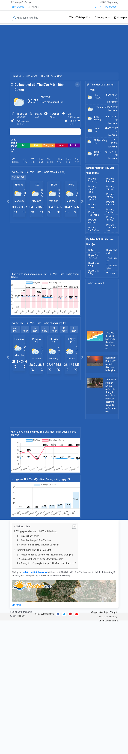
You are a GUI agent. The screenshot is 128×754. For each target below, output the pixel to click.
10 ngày (54, 329)
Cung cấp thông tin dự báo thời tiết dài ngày (42, 559)
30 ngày (73, 329)
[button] (8, 201)
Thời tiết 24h (18, 177)
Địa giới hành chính (30, 536)
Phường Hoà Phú (92, 221)
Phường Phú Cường (93, 229)
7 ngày (44, 329)
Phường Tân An (110, 218)
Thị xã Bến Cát (111, 259)
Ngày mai (15, 329)
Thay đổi (33, 7)
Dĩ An (91, 250)
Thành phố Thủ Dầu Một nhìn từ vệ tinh (40, 544)
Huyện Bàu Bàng (93, 264)
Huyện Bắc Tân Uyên (93, 256)
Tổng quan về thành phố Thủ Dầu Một (36, 531)
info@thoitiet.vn (44, 614)
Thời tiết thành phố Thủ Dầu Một (33, 550)
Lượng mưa (102, 17)
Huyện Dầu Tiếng (93, 272)
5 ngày (35, 329)
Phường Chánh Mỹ (93, 180)
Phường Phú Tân (110, 203)
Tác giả (113, 612)
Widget (94, 612)
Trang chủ (17, 76)
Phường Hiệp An (92, 206)
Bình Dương (18, 6)
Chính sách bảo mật (109, 620)
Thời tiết (21, 615)
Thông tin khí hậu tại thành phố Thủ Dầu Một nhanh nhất (48, 563)
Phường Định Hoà (92, 198)
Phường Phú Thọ (110, 210)
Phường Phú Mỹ (110, 195)
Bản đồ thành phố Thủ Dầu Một (36, 540)
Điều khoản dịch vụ (108, 616)
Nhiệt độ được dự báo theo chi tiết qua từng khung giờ (47, 554)
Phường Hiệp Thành (93, 213)
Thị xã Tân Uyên (111, 267)
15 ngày (64, 329)
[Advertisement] (64, 47)
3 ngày (25, 329)
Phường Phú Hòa (110, 180)
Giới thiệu (103, 612)
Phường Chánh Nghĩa (92, 189)
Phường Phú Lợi (110, 187)
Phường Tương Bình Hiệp (111, 228)
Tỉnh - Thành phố (78, 17)
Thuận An (111, 273)
